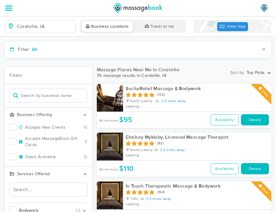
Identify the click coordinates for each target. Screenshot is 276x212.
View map (233, 26)
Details (255, 120)
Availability (224, 120)
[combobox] (45, 26)
